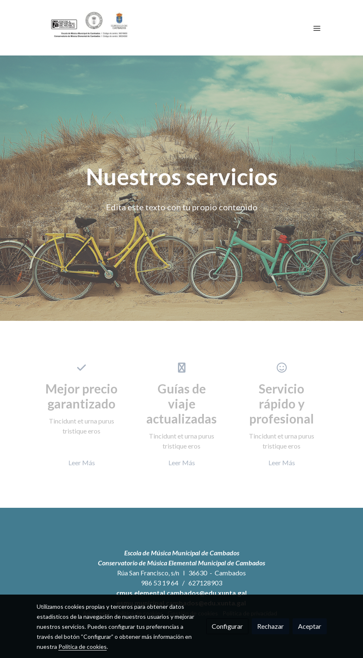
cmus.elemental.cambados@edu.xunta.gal (181, 593)
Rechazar (270, 626)
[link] (90, 27)
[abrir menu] (316, 28)
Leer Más (81, 462)
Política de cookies (82, 646)
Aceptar (309, 626)
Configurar (227, 626)
